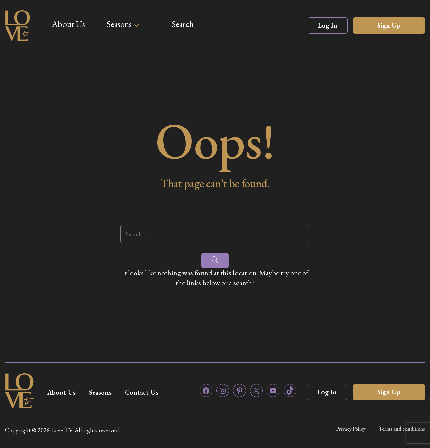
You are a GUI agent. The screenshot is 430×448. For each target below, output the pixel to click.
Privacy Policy (351, 428)
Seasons (119, 24)
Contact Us (141, 392)
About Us (68, 24)
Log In (327, 25)
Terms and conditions (402, 428)
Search (183, 24)
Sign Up (389, 25)
